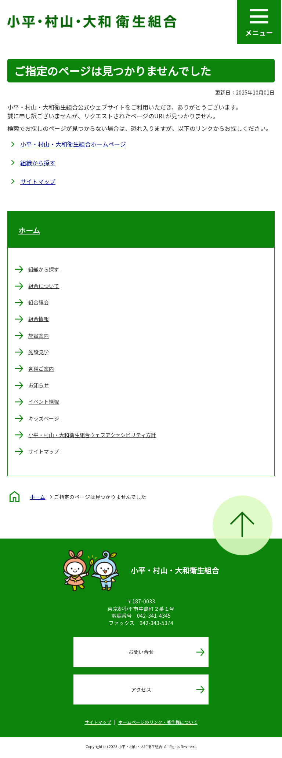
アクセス (141, 689)
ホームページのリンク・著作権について (158, 722)
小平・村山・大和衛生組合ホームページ (73, 144)
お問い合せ (141, 651)
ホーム (29, 230)
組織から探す (37, 162)
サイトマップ (37, 181)
